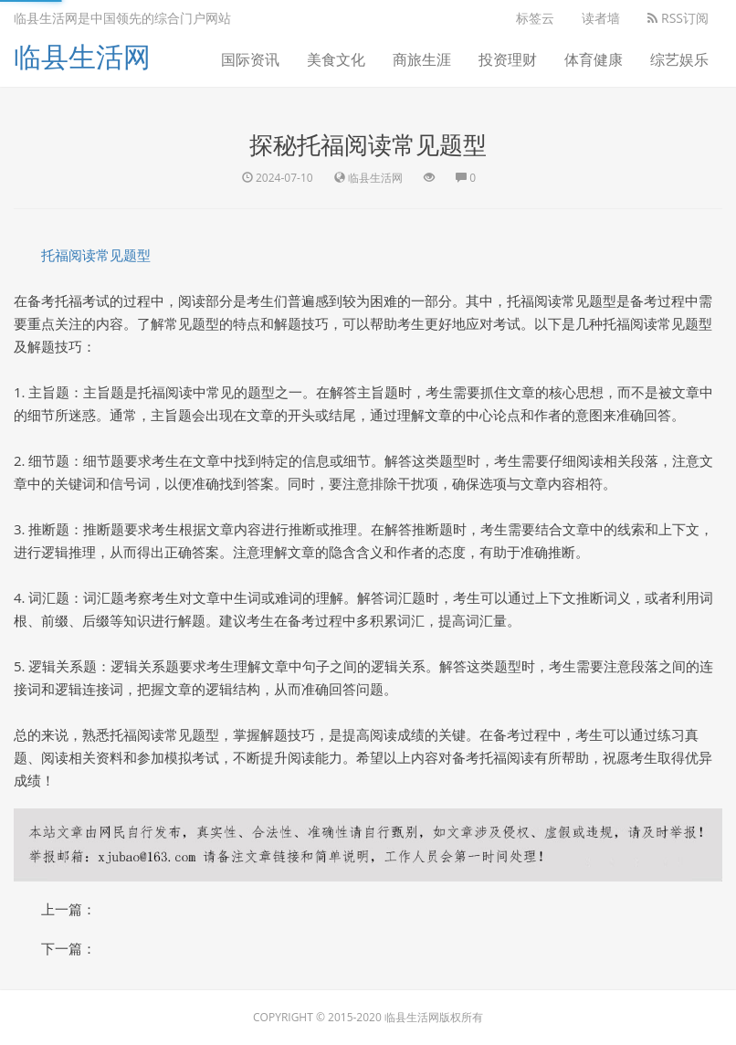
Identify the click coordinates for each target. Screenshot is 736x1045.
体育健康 (593, 59)
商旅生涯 (422, 59)
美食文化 (336, 59)
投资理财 (507, 59)
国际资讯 (250, 59)
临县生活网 (82, 56)
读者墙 (601, 17)
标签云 (535, 17)
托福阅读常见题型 (96, 255)
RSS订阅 (678, 17)
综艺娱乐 (679, 59)
